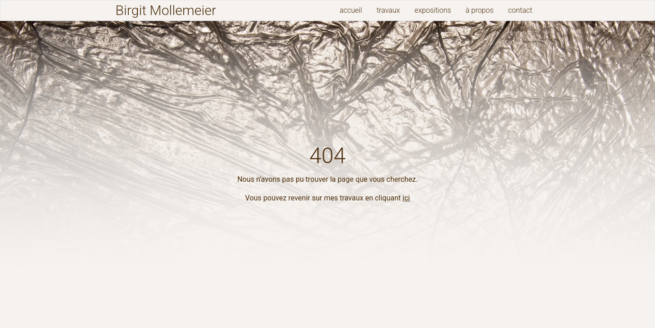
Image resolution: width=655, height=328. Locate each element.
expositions (432, 10)
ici (406, 198)
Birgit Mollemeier (166, 10)
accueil (351, 10)
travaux (388, 10)
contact (520, 10)
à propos (480, 10)
